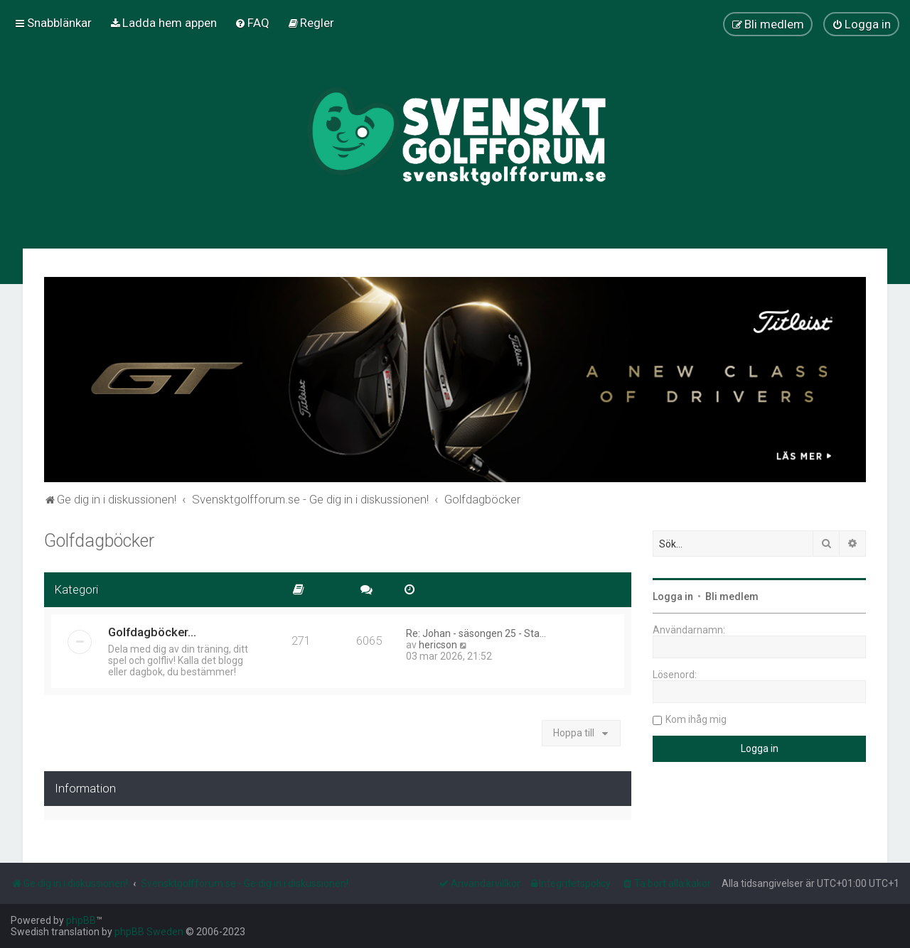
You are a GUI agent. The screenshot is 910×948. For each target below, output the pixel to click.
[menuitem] (163, 22)
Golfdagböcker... (152, 632)
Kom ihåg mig (696, 719)
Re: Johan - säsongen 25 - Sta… (476, 633)
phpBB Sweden (148, 931)
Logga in (673, 596)
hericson (438, 644)
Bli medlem (732, 596)
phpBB (81, 920)
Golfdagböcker (99, 540)
